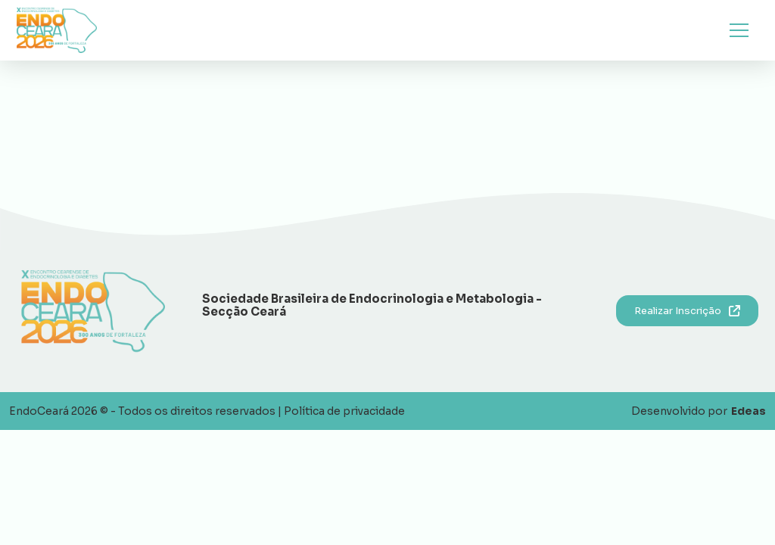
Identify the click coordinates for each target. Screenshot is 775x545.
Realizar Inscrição (687, 310)
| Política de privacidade (341, 411)
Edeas (748, 411)
